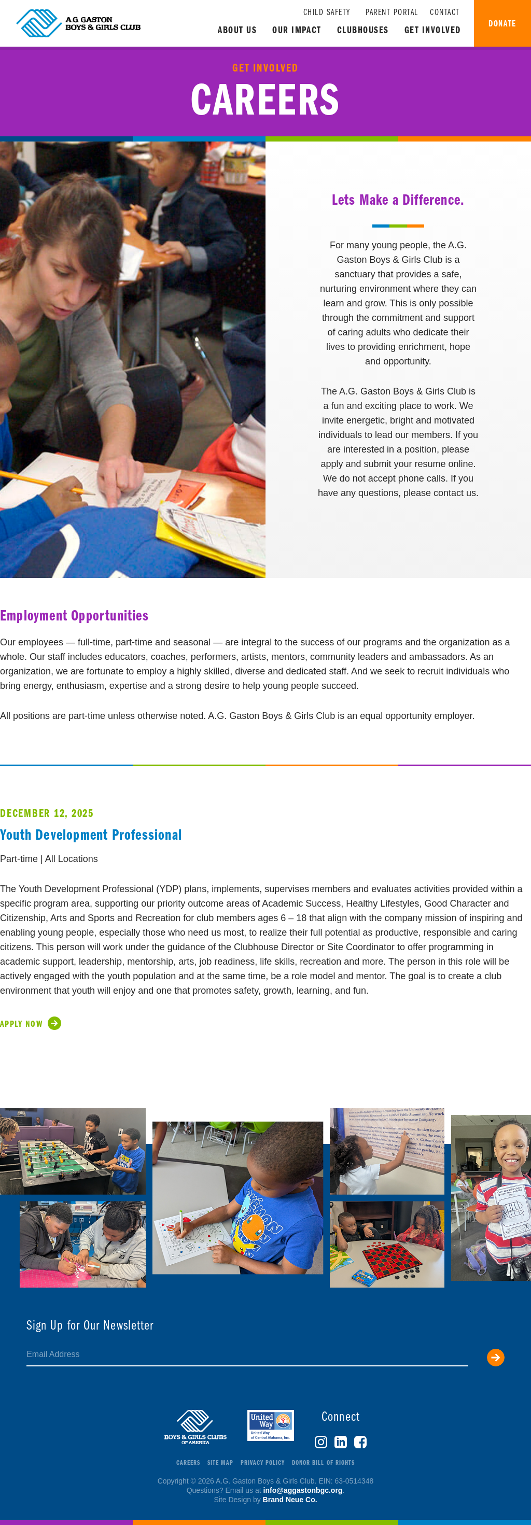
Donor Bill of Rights (323, 1463)
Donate (502, 24)
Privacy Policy (263, 1463)
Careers (188, 1463)
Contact (445, 12)
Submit (496, 1357)
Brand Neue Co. (290, 1499)
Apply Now (21, 1024)
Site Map (220, 1463)
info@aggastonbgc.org (303, 1490)
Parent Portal (392, 12)
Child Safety (327, 12)
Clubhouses (363, 31)
